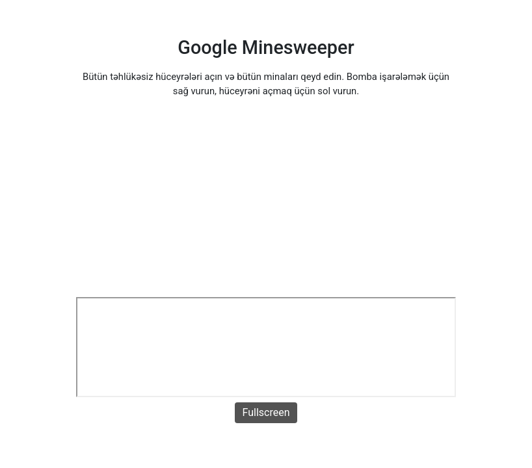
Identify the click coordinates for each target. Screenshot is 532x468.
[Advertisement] (266, 200)
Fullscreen (266, 412)
